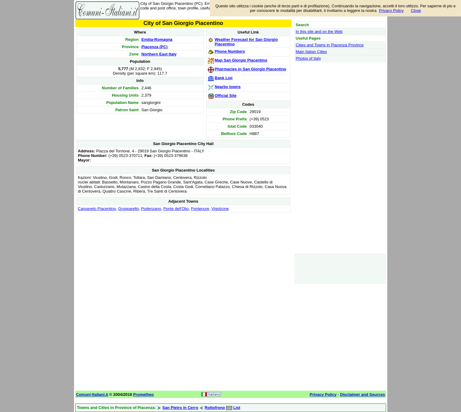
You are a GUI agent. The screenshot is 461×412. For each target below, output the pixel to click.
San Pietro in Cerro (180, 407)
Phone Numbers (230, 51)
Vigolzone (220, 208)
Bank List (224, 78)
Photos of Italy (308, 58)
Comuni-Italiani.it (92, 394)
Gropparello (128, 208)
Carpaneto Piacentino (97, 208)
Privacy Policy (391, 10)
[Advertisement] (183, 256)
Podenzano (151, 208)
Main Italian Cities (311, 51)
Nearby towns (228, 86)
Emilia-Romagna (156, 39)
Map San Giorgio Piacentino (241, 60)
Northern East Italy (159, 54)
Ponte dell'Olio (176, 208)
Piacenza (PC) (154, 46)
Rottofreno (215, 407)
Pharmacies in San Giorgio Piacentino (250, 69)
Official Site (226, 95)
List (236, 407)
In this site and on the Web (319, 31)
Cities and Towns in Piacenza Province (330, 45)
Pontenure (200, 208)
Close (416, 10)
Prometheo (143, 394)
